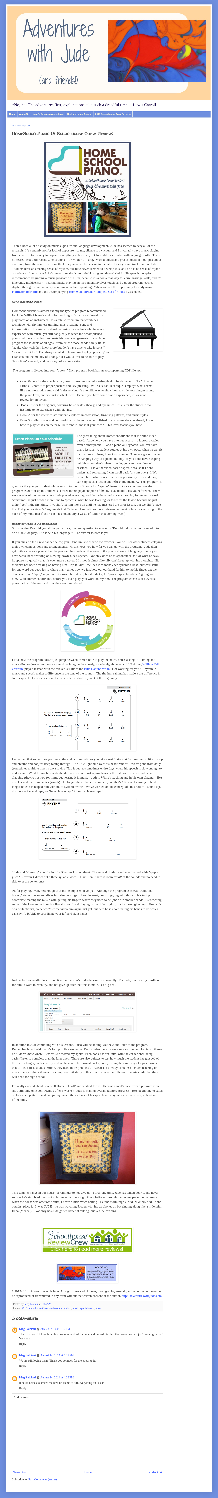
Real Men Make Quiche (79, 114)
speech (99, 1308)
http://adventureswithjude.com (142, 1296)
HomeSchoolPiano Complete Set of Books (97, 291)
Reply (22, 1343)
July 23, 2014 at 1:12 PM (55, 1328)
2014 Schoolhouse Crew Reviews (40, 1308)
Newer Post (20, 1472)
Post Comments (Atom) (42, 1479)
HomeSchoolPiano (25, 291)
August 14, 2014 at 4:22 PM (57, 1355)
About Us (24, 114)
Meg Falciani (27, 1328)
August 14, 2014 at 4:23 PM (57, 1377)
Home (12, 114)
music (75, 1308)
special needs (87, 1308)
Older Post (155, 1472)
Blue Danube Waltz (97, 669)
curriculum (65, 1308)
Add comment (22, 1397)
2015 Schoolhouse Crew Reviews (113, 114)
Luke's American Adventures (48, 114)
